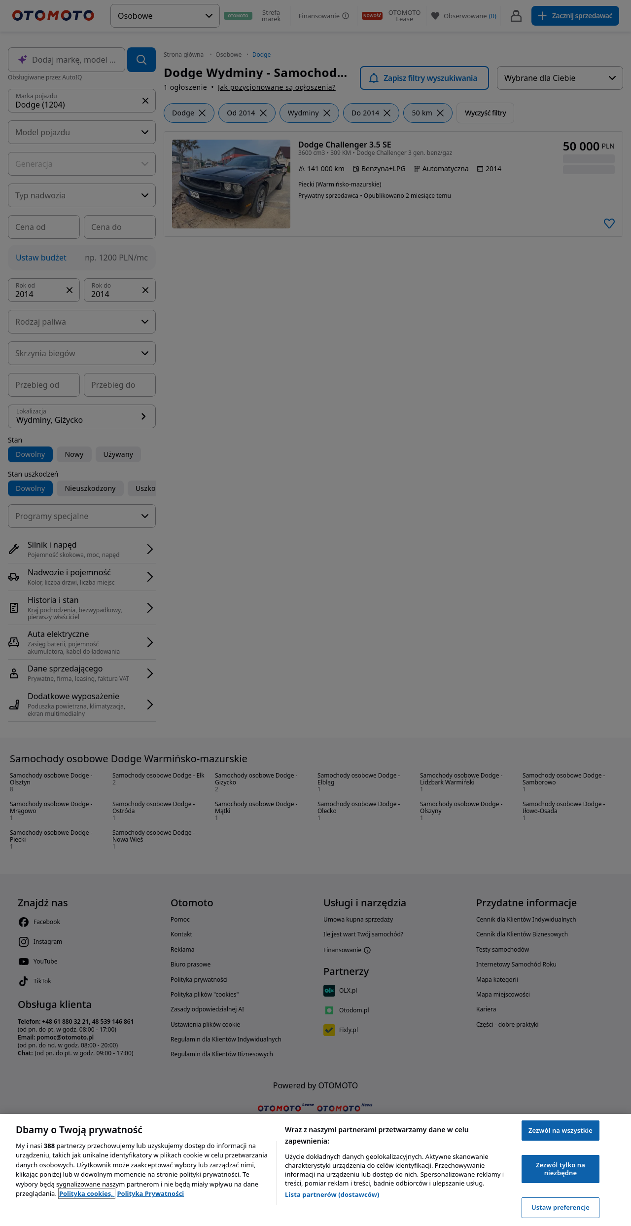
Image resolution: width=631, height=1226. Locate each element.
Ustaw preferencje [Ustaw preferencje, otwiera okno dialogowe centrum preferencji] (560, 1207)
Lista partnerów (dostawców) (332, 1194)
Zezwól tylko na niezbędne (560, 1168)
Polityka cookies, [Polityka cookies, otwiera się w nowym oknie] (87, 1193)
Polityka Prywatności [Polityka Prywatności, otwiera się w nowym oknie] (150, 1193)
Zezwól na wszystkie (560, 1130)
